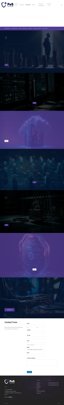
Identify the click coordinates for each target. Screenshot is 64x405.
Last (37, 331)
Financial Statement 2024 (53, 385)
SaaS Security (14, 28)
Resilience (30, 28)
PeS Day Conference (41, 391)
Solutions (38, 387)
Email (28, 356)
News (38, 389)
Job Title (28, 339)
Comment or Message (31, 361)
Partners (38, 385)
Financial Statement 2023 (53, 382)
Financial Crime (8, 28)
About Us (38, 382)
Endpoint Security (37, 28)
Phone (28, 344)
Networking (24, 28)
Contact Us (39, 393)
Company (28, 333)
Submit (29, 375)
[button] (6, 65)
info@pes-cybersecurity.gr (10, 391)
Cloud (20, 28)
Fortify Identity (45, 28)
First (27, 331)
